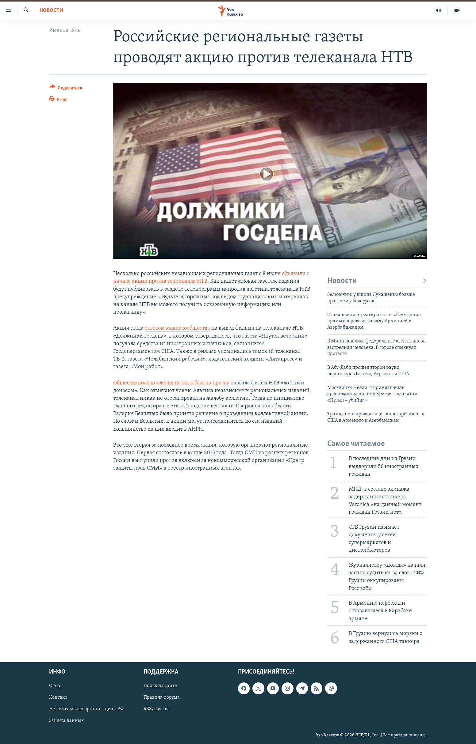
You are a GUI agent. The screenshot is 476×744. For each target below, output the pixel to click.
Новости (51, 10)
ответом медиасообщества (177, 328)
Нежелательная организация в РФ (86, 709)
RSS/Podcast (157, 709)
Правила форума (162, 697)
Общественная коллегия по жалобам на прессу (171, 383)
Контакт (58, 697)
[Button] (65, 89)
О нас (55, 686)
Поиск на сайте (160, 686)
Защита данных (66, 721)
